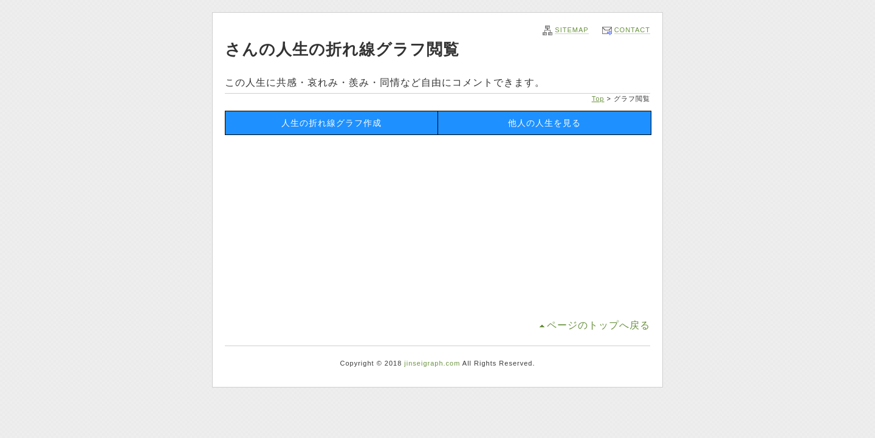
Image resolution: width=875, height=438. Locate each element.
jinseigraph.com (432, 363)
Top (598, 98)
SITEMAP (571, 29)
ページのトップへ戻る (598, 325)
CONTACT (632, 29)
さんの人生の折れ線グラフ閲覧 (342, 49)
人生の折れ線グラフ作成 (331, 123)
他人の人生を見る (544, 123)
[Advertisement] (437, 226)
